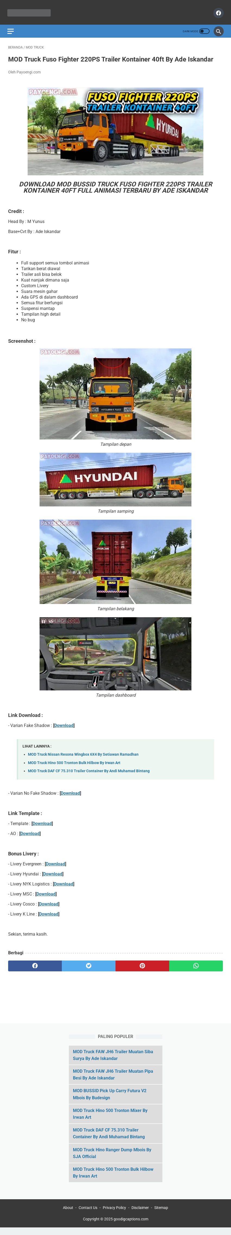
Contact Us (88, 1215)
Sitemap (161, 1215)
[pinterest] (142, 971)
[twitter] (89, 971)
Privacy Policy (114, 1215)
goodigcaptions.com (131, 1226)
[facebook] (217, 11)
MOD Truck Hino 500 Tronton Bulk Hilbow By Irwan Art (74, 767)
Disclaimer (140, 1215)
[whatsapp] (196, 971)
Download (63, 730)
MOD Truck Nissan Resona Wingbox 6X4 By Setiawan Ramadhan (83, 759)
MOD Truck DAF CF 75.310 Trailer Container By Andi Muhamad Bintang (89, 776)
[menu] (11, 28)
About (68, 1215)
